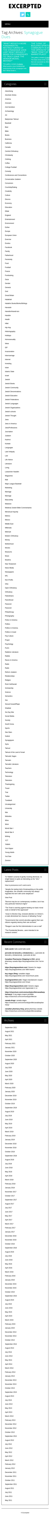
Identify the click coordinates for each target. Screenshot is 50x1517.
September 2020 (11, 1059)
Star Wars (8, 732)
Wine (7, 820)
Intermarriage (9, 356)
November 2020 (10, 1051)
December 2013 (10, 1380)
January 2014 (10, 1376)
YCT (6, 840)
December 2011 (10, 1472)
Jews (7, 420)
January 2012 (10, 1468)
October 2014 (10, 1340)
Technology (9, 772)
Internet (7, 359)
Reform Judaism (11, 672)
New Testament (10, 564)
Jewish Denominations (13, 392)
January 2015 (10, 1328)
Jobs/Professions (11, 428)
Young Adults (9, 852)
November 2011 (10, 1476)
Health (7, 319)
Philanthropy (9, 612)
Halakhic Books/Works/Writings (16, 303)
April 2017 (8, 1220)
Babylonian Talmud (11, 119)
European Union (11, 235)
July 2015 (8, 1304)
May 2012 (8, 1452)
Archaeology (9, 111)
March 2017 (9, 1224)
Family (7, 251)
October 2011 (10, 1480)
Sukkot (7, 736)
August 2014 (9, 1348)
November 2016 (10, 1240)
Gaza (7, 279)
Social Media (9, 716)
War (6, 812)
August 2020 (9, 1063)
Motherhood (9, 544)
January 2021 (10, 1048)
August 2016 (9, 1252)
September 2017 (11, 1200)
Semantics (8, 696)
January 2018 (10, 1188)
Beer (6, 127)
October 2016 (10, 1244)
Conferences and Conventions (15, 175)
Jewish (7, 379)
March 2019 (9, 1132)
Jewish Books (10, 384)
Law (6, 456)
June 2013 (8, 1404)
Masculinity (9, 500)
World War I (9, 828)
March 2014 (9, 1368)
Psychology (9, 644)
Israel (7, 376)
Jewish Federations (12, 400)
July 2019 (8, 1116)
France (7, 271)
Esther (7, 227)
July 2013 (8, 1400)
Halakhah (8, 299)
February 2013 (10, 1420)
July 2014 (8, 1352)
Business (8, 139)
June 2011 (8, 1496)
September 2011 (11, 1484)
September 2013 (11, 1392)
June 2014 (8, 1356)
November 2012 (10, 1428)
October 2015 (10, 1292)
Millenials (8, 528)
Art (6, 115)
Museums (8, 552)
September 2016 (11, 1248)
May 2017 (8, 1216)
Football (8, 267)
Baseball (8, 123)
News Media (9, 568)
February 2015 (10, 1324)
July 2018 (8, 1164)
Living (7, 468)
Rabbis (7, 656)
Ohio (6, 584)
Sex (6, 700)
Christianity (9, 155)
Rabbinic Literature (11, 652)
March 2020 (9, 1084)
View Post (8, 898)
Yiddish (7, 844)
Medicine (8, 504)
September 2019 (11, 1108)
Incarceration (9, 351)
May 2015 (8, 1312)
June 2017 (8, 1212)
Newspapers (9, 572)
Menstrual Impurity (11, 512)
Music (7, 556)
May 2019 (8, 1124)
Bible (7, 131)
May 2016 (8, 1264)
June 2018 (8, 1168)
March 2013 (9, 1416)
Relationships (10, 676)
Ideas (7, 343)
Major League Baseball (13, 484)
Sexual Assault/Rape (12, 704)
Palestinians (9, 596)
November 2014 (10, 1336)
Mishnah (8, 532)
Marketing (8, 488)
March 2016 (9, 1272)
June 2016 (8, 1260)
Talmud (7, 748)
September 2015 (11, 1296)
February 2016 (10, 1276)
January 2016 (10, 1280)
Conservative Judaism (13, 179)
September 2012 (11, 1436)
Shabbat (8, 708)
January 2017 (10, 1232)
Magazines (9, 476)
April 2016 (8, 1268)
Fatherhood (9, 255)
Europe (7, 231)
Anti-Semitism (10, 107)
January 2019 (10, 1140)
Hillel (6, 323)
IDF (6, 348)
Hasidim (8, 315)
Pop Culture (9, 636)
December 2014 (10, 1332)
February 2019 (10, 1136)
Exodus (7, 243)
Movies (7, 548)
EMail (7, 211)
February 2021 (10, 1043)
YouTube (8, 856)
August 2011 (9, 1488)
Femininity (8, 259)
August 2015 (9, 1300)
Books (7, 135)
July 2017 (8, 1208)
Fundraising (9, 275)
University (8, 808)
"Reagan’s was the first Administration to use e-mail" (23, 926)
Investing (8, 363)
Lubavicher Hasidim (12, 472)
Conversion (9, 183)
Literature (8, 464)
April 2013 (8, 1412)
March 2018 (9, 1180)
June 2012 (8, 1448)
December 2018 (10, 1144)
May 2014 (8, 1360)
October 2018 (10, 1152)
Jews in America (11, 424)
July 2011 (8, 1492)
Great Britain (9, 295)
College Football (11, 167)
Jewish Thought (10, 416)
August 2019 (9, 1112)
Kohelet (7, 444)
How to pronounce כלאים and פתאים (18, 885)
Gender (7, 283)
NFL (6, 576)
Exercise (8, 239)
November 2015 (10, 1288)
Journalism (9, 432)
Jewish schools (10, 412)
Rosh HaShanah (11, 684)
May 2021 (8, 1035)
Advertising (9, 91)
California (8, 143)
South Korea (9, 724)
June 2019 (8, 1120)
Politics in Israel (10, 632)
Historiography (10, 331)
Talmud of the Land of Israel (15, 752)
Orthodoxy (8, 592)
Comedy (8, 171)
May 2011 (8, 1500)
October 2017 (10, 1196)
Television (8, 776)
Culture (7, 195)
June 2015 (8, 1308)
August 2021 (9, 1031)
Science (8, 692)
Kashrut (7, 440)
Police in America (11, 620)
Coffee (7, 163)
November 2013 (10, 1384)
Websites (8, 816)
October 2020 (10, 1056)
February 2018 (10, 1184)
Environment (9, 223)
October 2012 (10, 1432)
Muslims (8, 560)
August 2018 (9, 1160)
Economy (8, 203)
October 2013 (10, 1388)
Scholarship (9, 688)
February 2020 (10, 1088)
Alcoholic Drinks (10, 95)
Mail (6, 480)
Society (7, 720)
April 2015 (8, 1316)
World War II (9, 832)
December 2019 (10, 1096)
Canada (8, 147)
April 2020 (8, 1079)
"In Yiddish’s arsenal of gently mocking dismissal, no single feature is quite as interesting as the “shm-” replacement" (23, 879)
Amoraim (8, 103)
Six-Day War (9, 712)
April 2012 (8, 1456)
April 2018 (8, 1176)
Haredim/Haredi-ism (12, 311)
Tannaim (8, 760)
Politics (7, 624)
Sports (7, 728)
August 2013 (9, 1396)
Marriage (8, 492)
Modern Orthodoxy (11, 536)
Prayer (7, 640)
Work (7, 824)
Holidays (8, 335)
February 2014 (10, 1372)
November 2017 (10, 1192)
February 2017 (10, 1228)
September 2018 (11, 1156)
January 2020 (10, 1092)
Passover (8, 604)
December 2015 (10, 1284)
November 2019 (10, 1100)
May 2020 (8, 1076)
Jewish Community (11, 388)
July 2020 (8, 1068)
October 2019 (10, 1104)
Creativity (8, 191)
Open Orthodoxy (11, 588)
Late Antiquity (10, 452)
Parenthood (9, 600)
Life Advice (9, 460)
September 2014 (11, 1344)
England (8, 215)
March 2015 (9, 1320)
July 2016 (8, 1256)
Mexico (7, 520)
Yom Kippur (9, 848)
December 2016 (10, 1236)
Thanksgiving (9, 784)
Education (8, 207)
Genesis (8, 287)
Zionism (8, 860)
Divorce (7, 199)
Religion (8, 680)
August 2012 (9, 1440)
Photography (9, 616)
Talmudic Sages (10, 756)
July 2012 (8, 1444)
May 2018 (8, 1172)
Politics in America (11, 628)
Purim (7, 648)
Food (7, 263)
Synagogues (9, 740)
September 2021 (11, 1027)
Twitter (22, 14)
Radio (7, 664)
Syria (7, 744)
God (6, 291)
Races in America (11, 660)
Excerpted (25, 6)
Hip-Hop (8, 327)
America (8, 99)
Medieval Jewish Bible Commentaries (18, 508)
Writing (7, 836)
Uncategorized (10, 804)
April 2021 (8, 1039)
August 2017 (9, 1204)
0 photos (20, 64)
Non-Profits (9, 580)
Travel (7, 788)
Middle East (9, 524)
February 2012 (10, 1464)
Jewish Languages (11, 404)
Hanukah (8, 307)
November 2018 (10, 1148)
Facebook (8, 247)
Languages (9, 448)
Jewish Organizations (12, 408)
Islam (7, 368)
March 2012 (9, 1460)
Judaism (8, 436)
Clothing (8, 159)
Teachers (8, 768)
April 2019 (8, 1128)
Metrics (7, 516)
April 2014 (8, 1364)
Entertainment (10, 219)
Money (7, 540)
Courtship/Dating (11, 187)
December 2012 (10, 1424)
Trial (6, 792)
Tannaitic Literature (11, 764)
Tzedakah (8, 800)
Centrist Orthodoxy (11, 151)
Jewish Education (11, 396)
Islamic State (9, 371)
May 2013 (8, 1408)
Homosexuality (10, 339)
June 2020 (8, 1071)
